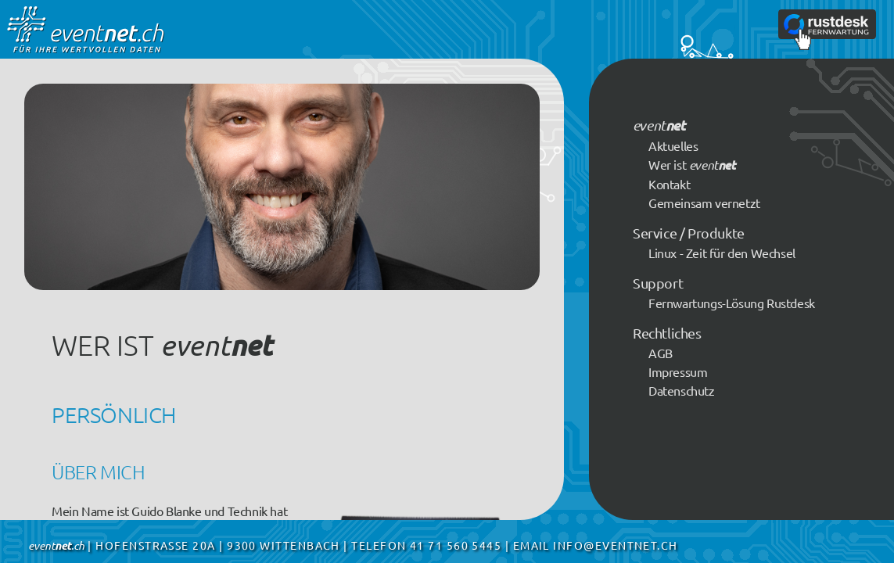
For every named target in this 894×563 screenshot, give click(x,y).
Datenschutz (681, 390)
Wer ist (691, 164)
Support (658, 282)
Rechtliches (667, 333)
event (658, 125)
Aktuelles (673, 145)
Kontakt (669, 184)
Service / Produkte (689, 232)
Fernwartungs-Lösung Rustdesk (731, 302)
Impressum (677, 371)
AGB (660, 352)
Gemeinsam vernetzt (704, 202)
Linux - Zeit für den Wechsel (721, 252)
